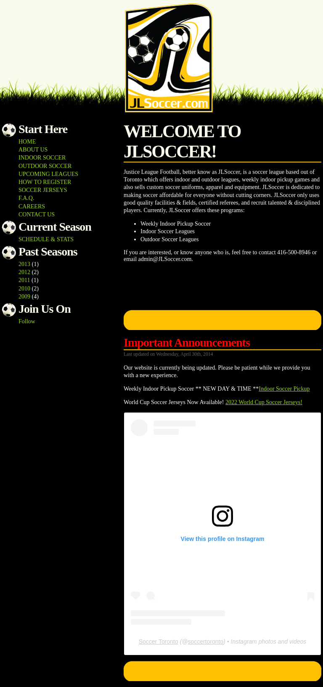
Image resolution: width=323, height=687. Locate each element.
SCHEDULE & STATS (46, 239)
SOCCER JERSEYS (43, 190)
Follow (27, 321)
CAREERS (32, 206)
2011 (24, 280)
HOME (27, 141)
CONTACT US (37, 214)
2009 (24, 296)
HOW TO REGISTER (45, 182)
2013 (24, 264)
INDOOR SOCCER (42, 157)
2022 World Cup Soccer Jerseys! (263, 402)
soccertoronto (205, 641)
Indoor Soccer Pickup (284, 389)
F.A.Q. (26, 198)
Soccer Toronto (158, 641)
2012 (24, 272)
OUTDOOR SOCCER (45, 166)
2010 (24, 288)
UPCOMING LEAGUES (48, 174)
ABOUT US (33, 149)
